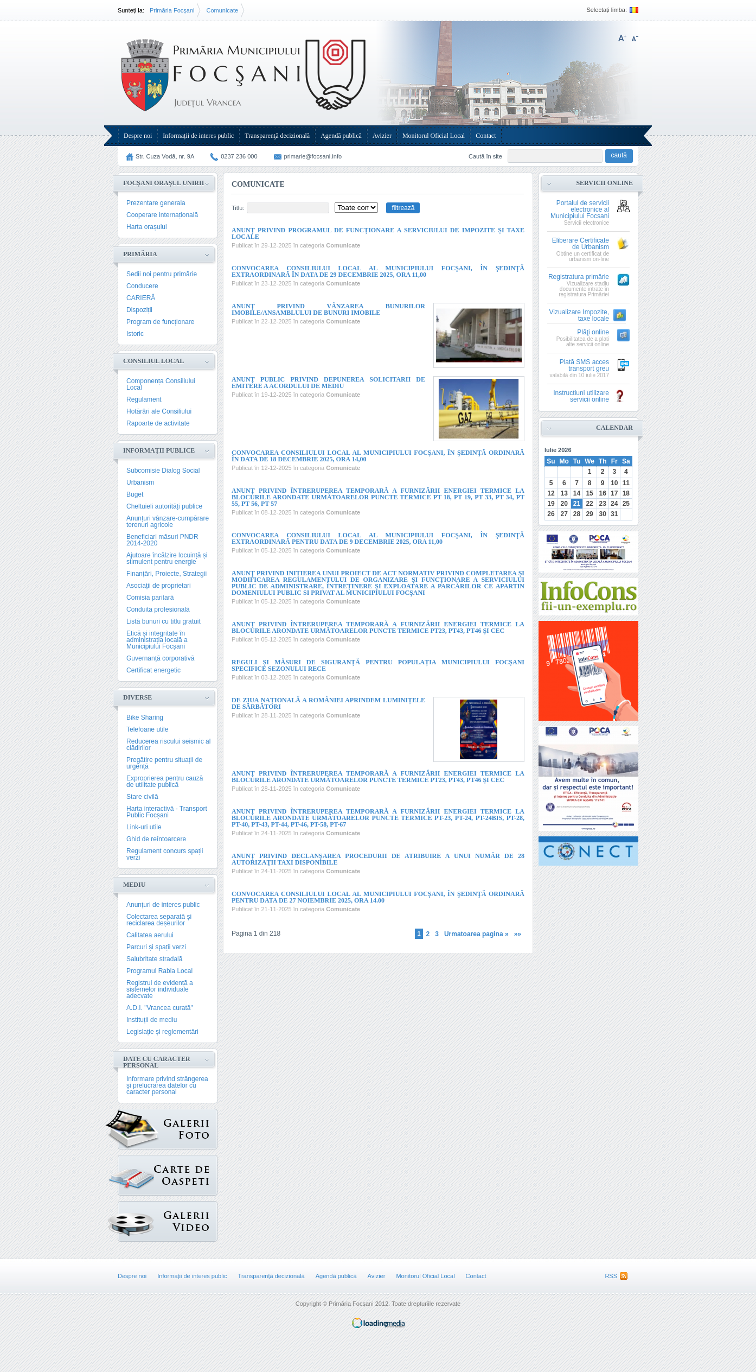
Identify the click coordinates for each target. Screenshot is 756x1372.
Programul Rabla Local (159, 971)
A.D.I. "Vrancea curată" (159, 1008)
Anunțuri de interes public (163, 904)
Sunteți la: (131, 10)
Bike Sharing (144, 717)
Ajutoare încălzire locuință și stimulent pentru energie (166, 558)
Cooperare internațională (162, 215)
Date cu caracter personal (156, 1062)
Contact (486, 135)
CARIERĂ (140, 298)
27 (564, 514)
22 (589, 503)
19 (550, 503)
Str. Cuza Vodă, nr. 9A (165, 156)
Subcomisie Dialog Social (163, 470)
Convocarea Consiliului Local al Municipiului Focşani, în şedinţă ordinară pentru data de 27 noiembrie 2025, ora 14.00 (378, 897)
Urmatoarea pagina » (476, 934)
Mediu (134, 884)
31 (614, 514)
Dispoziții (139, 310)
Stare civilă (142, 796)
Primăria (140, 254)
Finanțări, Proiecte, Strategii (166, 573)
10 (614, 483)
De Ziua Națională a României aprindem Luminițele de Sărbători (328, 703)
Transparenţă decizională (277, 135)
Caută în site (485, 156)
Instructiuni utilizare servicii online (581, 396)
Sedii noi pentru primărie (161, 274)
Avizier (382, 135)
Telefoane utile (147, 729)
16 (602, 493)
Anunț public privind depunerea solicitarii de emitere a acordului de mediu (328, 383)
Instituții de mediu (151, 1020)
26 (550, 514)
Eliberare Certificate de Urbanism (580, 244)
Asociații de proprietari (158, 585)
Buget (134, 494)
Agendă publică (341, 135)
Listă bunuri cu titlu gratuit (163, 621)
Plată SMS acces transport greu (584, 365)
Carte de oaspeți (136, 1172)
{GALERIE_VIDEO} (136, 1218)
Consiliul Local (153, 361)
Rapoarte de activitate (158, 423)
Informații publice (159, 450)
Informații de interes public (198, 135)
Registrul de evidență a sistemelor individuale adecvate (159, 989)
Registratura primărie (578, 277)
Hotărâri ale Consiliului (158, 411)
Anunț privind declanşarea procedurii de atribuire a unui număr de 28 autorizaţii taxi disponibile (378, 859)
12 (550, 493)
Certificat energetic (153, 670)
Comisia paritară (150, 597)
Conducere (142, 286)
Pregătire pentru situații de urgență (164, 763)
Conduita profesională (158, 609)
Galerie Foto (138, 1129)
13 (564, 493)
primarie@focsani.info (313, 156)
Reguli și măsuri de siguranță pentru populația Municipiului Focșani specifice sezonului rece (378, 665)
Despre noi (138, 135)
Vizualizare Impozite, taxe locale (579, 315)
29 (589, 514)
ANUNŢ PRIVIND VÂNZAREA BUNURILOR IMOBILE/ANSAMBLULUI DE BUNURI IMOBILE (328, 309)
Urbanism (140, 482)
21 (576, 503)
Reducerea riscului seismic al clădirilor (168, 744)
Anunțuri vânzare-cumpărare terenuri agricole (167, 521)
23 (602, 503)
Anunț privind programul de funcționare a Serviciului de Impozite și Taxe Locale (378, 233)
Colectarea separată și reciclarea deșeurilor (158, 919)
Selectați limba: (606, 10)
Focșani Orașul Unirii (163, 183)
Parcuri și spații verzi (156, 947)
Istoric (135, 334)
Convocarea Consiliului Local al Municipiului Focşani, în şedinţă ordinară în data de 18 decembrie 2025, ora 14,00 (378, 456)
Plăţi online (593, 332)
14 (576, 493)
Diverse (137, 697)
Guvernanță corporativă (160, 658)
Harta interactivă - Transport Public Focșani (166, 811)
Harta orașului (146, 227)
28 (576, 514)
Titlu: (238, 208)
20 (564, 503)
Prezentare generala (155, 203)
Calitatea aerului (150, 935)
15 (589, 493)
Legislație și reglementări (162, 1031)
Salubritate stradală (154, 959)
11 (626, 483)
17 (614, 493)
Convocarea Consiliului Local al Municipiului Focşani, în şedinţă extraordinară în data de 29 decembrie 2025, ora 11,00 (378, 271)
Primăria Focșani (172, 10)
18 (626, 493)
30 (602, 514)
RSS (611, 1276)
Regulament (144, 399)
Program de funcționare (160, 322)
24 (614, 503)
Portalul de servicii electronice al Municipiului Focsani (579, 210)
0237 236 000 (239, 156)
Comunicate (222, 10)
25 (626, 503)
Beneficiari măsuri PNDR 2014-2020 (162, 540)
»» (517, 934)
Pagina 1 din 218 (256, 933)
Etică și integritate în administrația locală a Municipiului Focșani (157, 640)
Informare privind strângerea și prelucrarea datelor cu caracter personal (167, 1085)
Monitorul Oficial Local (433, 135)
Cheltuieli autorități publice (164, 506)
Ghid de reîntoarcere (156, 839)
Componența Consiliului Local (160, 384)
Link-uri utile (144, 827)
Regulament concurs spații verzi (164, 854)
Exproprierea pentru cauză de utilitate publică (164, 781)
